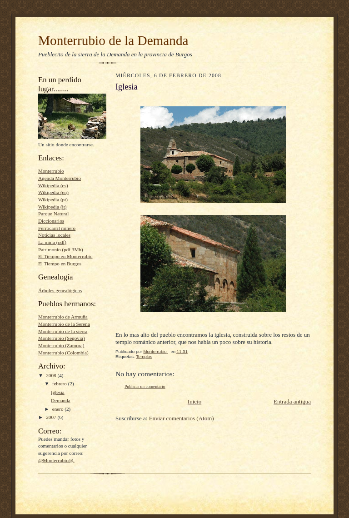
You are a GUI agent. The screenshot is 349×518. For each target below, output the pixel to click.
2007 (51, 417)
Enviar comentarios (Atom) (181, 418)
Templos (144, 356)
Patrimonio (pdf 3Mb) (60, 249)
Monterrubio (51, 171)
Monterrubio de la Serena (64, 324)
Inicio (194, 401)
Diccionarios (51, 221)
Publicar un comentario (145, 386)
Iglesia (58, 392)
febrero (60, 383)
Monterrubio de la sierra (62, 331)
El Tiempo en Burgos (59, 263)
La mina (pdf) (52, 242)
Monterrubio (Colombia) (63, 352)
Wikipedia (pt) (53, 199)
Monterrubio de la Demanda (113, 40)
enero (58, 409)
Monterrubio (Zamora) (61, 345)
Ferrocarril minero (56, 228)
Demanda (60, 400)
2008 (51, 375)
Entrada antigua (292, 401)
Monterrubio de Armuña (63, 316)
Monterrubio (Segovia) (61, 338)
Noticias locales (54, 235)
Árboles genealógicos (60, 290)
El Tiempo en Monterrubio (65, 256)
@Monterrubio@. (56, 460)
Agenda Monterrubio (59, 178)
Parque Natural (53, 213)
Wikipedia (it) (52, 206)
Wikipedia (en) (53, 192)
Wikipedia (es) (53, 185)
